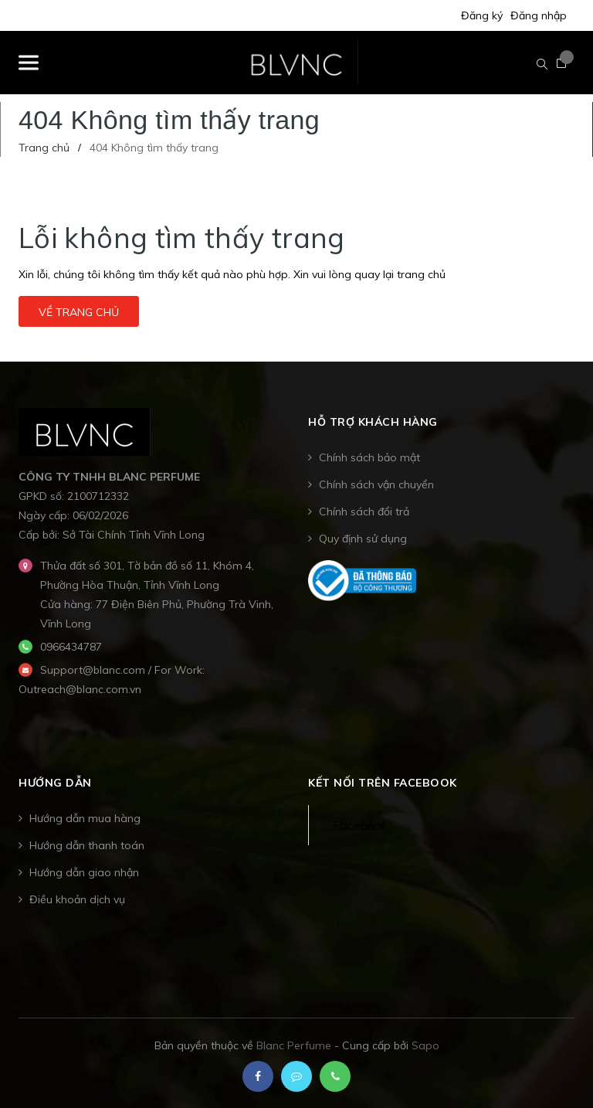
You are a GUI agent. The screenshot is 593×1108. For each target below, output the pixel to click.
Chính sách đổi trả (364, 511)
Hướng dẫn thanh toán (86, 845)
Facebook (359, 825)
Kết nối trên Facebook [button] (382, 783)
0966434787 (71, 647)
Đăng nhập (538, 15)
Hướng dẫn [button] (55, 783)
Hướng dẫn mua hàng (85, 818)
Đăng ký (482, 15)
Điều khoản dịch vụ (77, 899)
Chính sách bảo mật (369, 457)
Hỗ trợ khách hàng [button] (373, 422)
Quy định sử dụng (363, 539)
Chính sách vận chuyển (376, 484)
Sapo (425, 1045)
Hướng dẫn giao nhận (84, 872)
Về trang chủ (79, 312)
